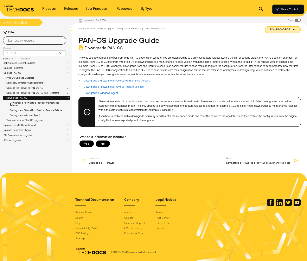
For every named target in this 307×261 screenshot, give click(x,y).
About (127, 212)
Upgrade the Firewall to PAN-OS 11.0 (24, 88)
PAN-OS (91, 28)
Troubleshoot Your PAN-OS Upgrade (24, 120)
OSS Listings (82, 233)
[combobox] (34, 40)
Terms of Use (162, 223)
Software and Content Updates (19, 63)
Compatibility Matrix (86, 228)
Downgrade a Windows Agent (25, 115)
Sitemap (80, 238)
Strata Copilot (286, 9)
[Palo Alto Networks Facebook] (271, 205)
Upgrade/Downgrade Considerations (24, 82)
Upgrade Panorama (13, 68)
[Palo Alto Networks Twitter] (289, 205)
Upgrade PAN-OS (12, 73)
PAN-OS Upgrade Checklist (20, 78)
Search (79, 217)
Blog (78, 223)
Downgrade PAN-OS (16, 98)
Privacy (159, 212)
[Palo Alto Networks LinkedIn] (280, 205)
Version (7, 48)
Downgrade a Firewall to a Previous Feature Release (36, 110)
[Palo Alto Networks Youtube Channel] (297, 205)
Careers (128, 217)
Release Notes (83, 212)
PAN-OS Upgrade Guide (109, 28)
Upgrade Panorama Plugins (17, 130)
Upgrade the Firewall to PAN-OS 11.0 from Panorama (32, 93)
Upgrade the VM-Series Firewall (20, 125)
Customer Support (134, 223)
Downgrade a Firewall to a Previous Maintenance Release (34, 104)
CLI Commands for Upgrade (18, 135)
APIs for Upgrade (12, 140)
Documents (161, 228)
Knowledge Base (133, 233)
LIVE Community (133, 228)
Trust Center (162, 217)
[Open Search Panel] (261, 9)
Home (81, 28)
